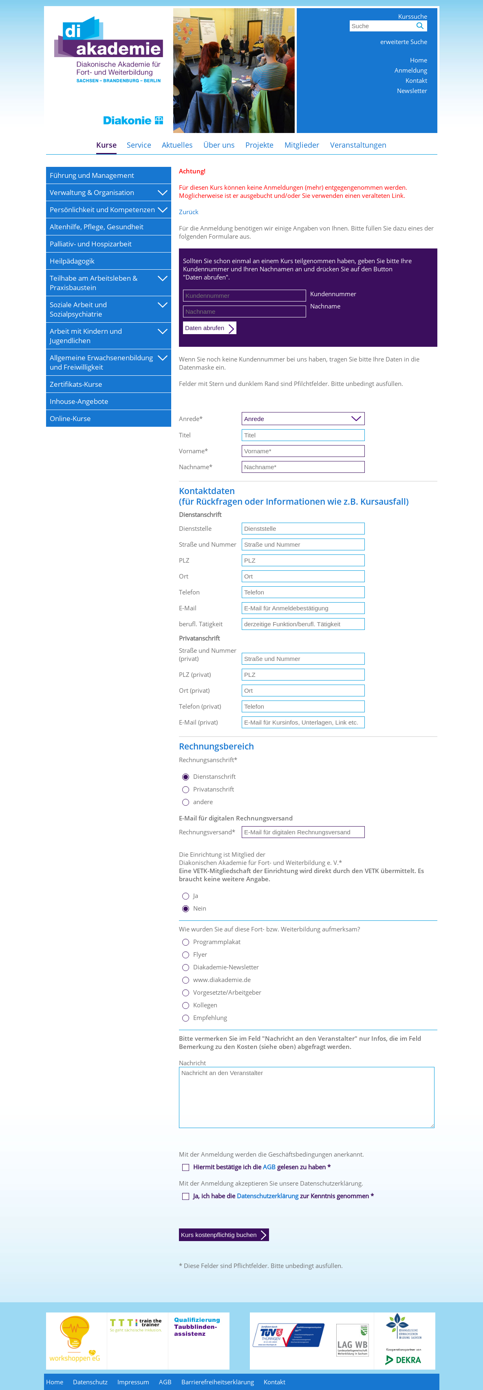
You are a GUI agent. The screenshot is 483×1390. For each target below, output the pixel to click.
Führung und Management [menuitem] (92, 175)
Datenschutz (90, 1382)
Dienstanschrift (214, 776)
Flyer (200, 954)
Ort (183, 576)
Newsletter (412, 90)
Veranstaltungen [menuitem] (358, 145)
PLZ (184, 560)
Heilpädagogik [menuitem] (72, 261)
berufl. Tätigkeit (201, 624)
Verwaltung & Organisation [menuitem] (92, 192)
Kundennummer (333, 294)
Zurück (188, 212)
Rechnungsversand (207, 832)
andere (203, 802)
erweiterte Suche (403, 42)
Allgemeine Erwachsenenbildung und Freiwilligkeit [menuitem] (101, 362)
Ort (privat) (194, 690)
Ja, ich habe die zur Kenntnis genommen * (283, 1196)
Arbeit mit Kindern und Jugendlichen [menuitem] (86, 335)
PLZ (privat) (195, 674)
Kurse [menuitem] (106, 145)
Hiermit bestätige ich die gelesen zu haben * (262, 1167)
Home (418, 60)
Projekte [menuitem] (259, 145)
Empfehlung (210, 1017)
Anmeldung (411, 70)
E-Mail (187, 608)
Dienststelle (195, 528)
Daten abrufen (204, 327)
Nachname (325, 306)
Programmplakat (216, 942)
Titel (185, 435)
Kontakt (416, 80)
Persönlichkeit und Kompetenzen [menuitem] (102, 209)
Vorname (193, 451)
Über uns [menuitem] (219, 145)
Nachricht (192, 1063)
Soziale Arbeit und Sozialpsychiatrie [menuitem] (78, 309)
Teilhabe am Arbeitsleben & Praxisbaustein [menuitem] (93, 282)
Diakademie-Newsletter (226, 967)
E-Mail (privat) (198, 722)
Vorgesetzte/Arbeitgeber (227, 992)
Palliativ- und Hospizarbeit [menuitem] (91, 243)
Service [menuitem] (139, 145)
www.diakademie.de (222, 979)
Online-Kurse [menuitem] (70, 418)
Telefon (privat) (200, 706)
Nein (199, 908)
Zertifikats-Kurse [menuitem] (76, 384)
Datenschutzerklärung (267, 1196)
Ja (195, 895)
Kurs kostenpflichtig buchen (219, 1234)
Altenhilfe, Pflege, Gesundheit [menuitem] (96, 226)
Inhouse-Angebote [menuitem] (79, 401)
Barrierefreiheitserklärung (217, 1382)
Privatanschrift (213, 789)
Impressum (133, 1382)
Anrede (191, 419)
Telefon (189, 592)
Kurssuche (412, 16)
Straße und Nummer (207, 544)
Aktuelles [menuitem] (177, 145)
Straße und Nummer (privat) (207, 654)
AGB (269, 1167)
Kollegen (205, 1005)
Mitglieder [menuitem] (302, 145)
